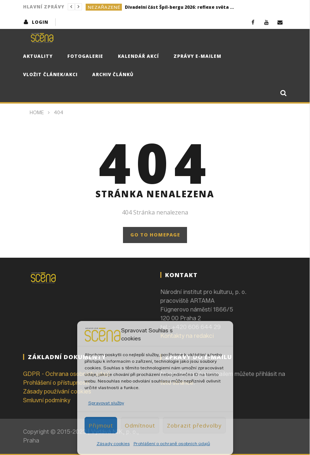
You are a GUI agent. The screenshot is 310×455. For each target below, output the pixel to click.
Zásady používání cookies (57, 391)
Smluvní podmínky (46, 400)
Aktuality (38, 56)
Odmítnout (140, 425)
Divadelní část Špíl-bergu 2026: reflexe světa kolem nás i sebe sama (180, 7)
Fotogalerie (85, 56)
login (40, 22)
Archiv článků (113, 74)
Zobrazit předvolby (194, 425)
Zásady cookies (113, 443)
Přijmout (101, 425)
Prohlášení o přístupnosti (56, 382)
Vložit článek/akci (50, 74)
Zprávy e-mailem (197, 56)
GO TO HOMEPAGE (155, 234)
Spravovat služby (106, 403)
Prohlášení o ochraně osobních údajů (172, 443)
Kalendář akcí (138, 56)
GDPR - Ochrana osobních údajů (66, 373)
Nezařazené (104, 7)
